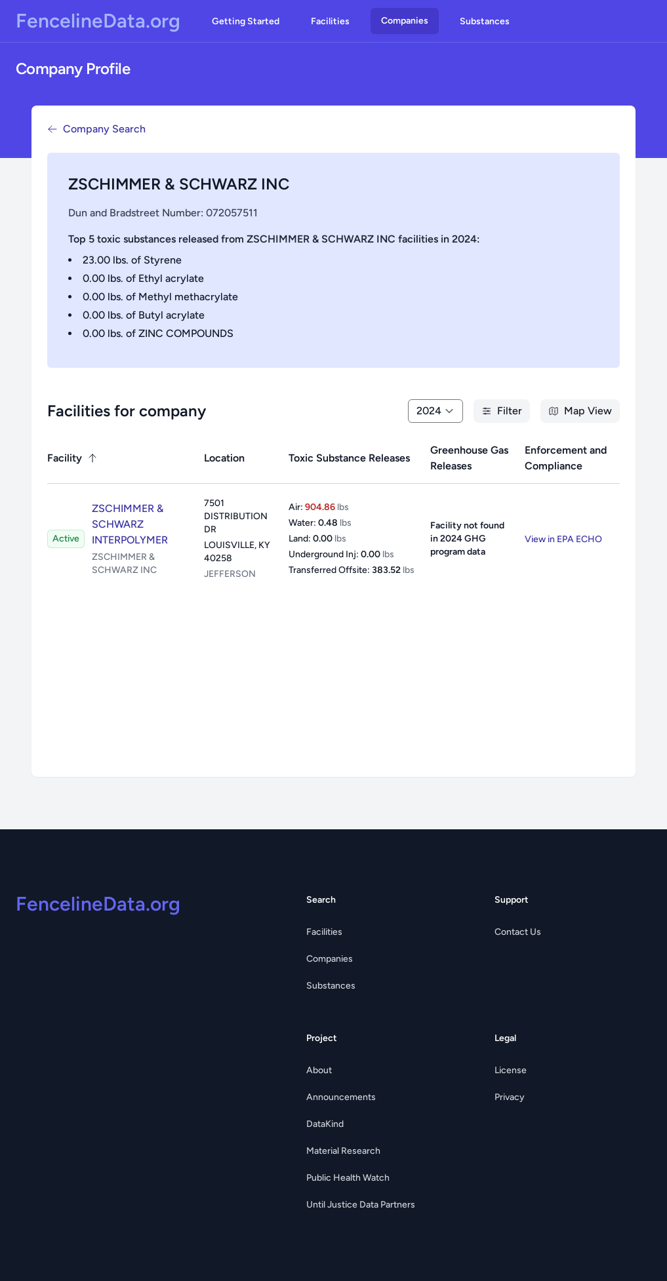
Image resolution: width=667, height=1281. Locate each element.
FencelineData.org (98, 21)
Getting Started (245, 21)
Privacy (510, 1097)
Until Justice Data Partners (360, 1204)
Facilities (330, 21)
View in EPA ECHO (563, 539)
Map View (580, 410)
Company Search (96, 129)
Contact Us (518, 931)
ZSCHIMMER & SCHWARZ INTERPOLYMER (130, 524)
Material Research (343, 1150)
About (319, 1070)
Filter (501, 410)
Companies (404, 20)
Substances (485, 21)
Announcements (341, 1097)
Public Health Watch (348, 1177)
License (511, 1070)
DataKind (325, 1124)
